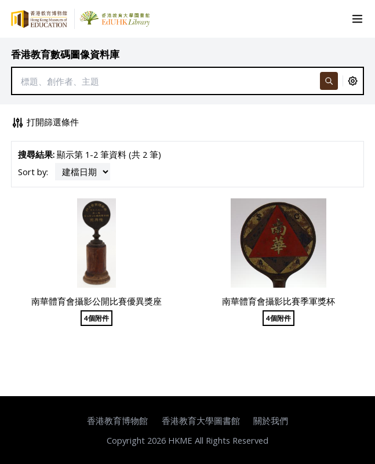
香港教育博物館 (117, 420)
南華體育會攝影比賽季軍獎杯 (278, 301)
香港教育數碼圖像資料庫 (65, 54)
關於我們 (270, 420)
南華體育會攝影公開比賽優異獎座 (96, 301)
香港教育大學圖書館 (201, 420)
